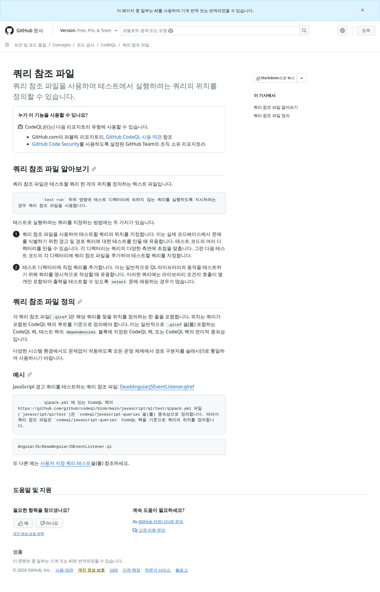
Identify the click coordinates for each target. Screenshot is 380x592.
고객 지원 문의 (149, 530)
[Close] (363, 9)
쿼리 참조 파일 (136, 45)
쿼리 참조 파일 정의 (47, 301)
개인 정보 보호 (91, 570)
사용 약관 (64, 570)
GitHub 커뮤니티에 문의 (158, 521)
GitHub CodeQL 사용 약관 (134, 137)
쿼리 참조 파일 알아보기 (55, 168)
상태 (114, 570)
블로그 (181, 570)
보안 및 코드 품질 (30, 45)
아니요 (49, 523)
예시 (22, 375)
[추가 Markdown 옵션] (302, 78)
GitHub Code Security (55, 144)
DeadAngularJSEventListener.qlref (157, 386)
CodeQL (108, 45)
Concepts (62, 45)
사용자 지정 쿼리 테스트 (65, 463)
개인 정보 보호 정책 (28, 533)
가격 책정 (131, 570)
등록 (366, 30)
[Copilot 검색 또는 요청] (214, 30)
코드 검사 (85, 45)
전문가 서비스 (158, 570)
